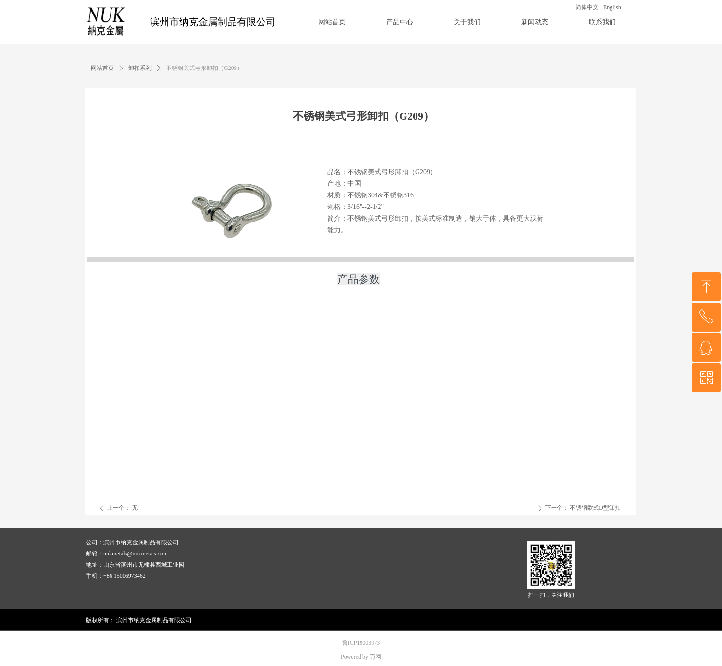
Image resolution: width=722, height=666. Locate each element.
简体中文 (586, 7)
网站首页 (102, 68)
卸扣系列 (140, 68)
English (612, 7)
